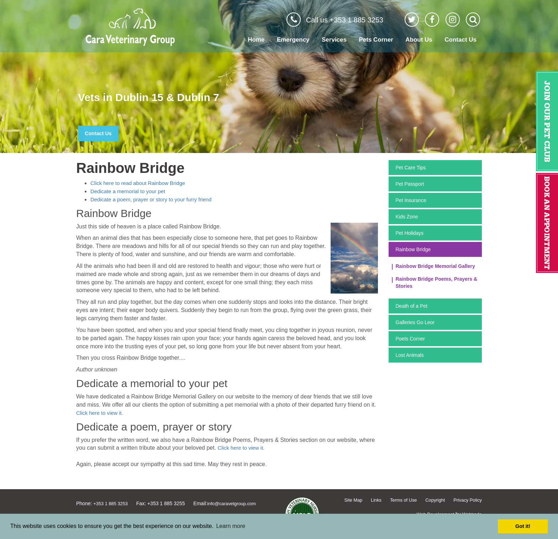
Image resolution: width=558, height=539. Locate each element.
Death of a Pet (412, 306)
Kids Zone (407, 217)
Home (256, 39)
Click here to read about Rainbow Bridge (141, 183)
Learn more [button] (230, 526)
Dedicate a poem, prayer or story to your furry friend (155, 199)
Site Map (344, 500)
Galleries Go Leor (415, 322)
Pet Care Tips (411, 167)
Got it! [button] (522, 526)
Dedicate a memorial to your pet (130, 191)
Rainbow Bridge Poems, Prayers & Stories (437, 282)
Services (334, 39)
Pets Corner (376, 39)
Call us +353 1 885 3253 (344, 20)
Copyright (431, 500)
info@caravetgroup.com (236, 503)
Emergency (293, 39)
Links (369, 500)
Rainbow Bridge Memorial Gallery (435, 266)
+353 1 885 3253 (112, 503)
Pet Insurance (411, 200)
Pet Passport (410, 184)
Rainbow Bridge (413, 249)
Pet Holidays (410, 233)
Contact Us (460, 39)
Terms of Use (397, 500)
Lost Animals (410, 355)
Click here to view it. (101, 413)
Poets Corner (410, 339)
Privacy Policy (466, 500)
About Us (418, 39)
